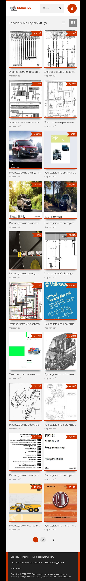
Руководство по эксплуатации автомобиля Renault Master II (25, 273)
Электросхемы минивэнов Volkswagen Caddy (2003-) (25, 122)
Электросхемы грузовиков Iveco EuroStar (60, 122)
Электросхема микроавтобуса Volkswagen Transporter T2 (25, 324)
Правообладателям (55, 562)
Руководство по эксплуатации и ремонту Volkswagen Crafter (25, 475)
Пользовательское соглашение (26, 562)
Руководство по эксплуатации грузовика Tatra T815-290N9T (60, 475)
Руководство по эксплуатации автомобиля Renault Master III (60, 223)
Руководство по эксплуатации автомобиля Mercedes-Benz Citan (25, 172)
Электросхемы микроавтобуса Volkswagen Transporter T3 (60, 71)
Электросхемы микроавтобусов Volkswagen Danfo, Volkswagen (25, 71)
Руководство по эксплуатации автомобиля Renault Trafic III (25, 223)
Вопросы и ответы (20, 556)
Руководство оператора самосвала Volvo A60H (25, 525)
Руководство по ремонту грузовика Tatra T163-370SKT (60, 525)
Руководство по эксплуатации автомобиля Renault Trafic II (60, 172)
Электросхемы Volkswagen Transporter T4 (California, (60, 273)
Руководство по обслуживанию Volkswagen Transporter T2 (60, 324)
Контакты (16, 568)
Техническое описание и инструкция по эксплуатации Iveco (25, 374)
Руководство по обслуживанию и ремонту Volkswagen (60, 374)
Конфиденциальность (43, 556)
